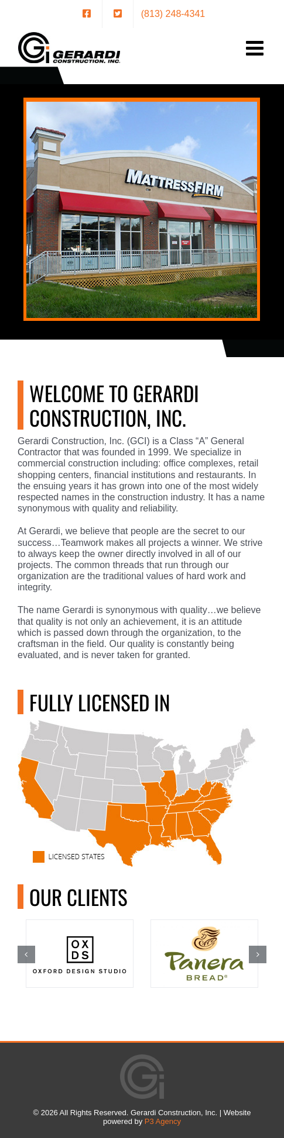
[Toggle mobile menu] (256, 47)
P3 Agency (163, 1121)
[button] (26, 954)
